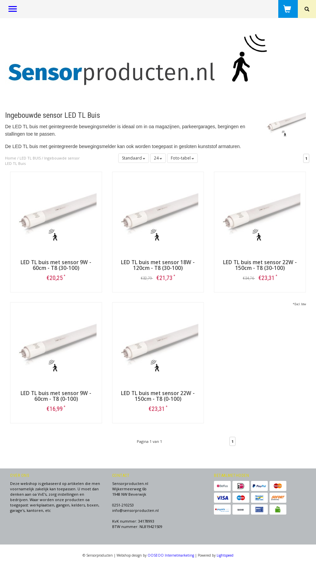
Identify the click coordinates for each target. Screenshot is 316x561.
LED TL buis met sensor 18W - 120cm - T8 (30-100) (158, 265)
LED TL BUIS (30, 158)
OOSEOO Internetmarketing (171, 555)
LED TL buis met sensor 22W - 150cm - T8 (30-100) (260, 265)
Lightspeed (225, 555)
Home (10, 158)
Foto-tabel (182, 158)
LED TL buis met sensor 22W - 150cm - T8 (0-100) (158, 396)
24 (158, 158)
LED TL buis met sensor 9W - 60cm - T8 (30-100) (56, 265)
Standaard (133, 158)
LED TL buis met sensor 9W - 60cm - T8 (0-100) (56, 396)
